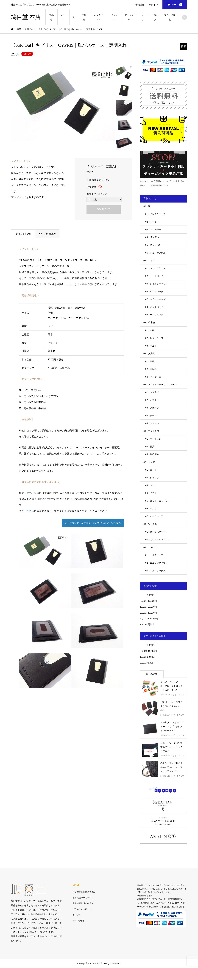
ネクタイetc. (98, 17)
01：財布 (149, 330)
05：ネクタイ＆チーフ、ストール (160, 384)
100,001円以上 (147, 624)
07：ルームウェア (154, 516)
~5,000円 (149, 595)
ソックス (114, 17)
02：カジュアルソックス (157, 539)
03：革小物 (149, 322)
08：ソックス (150, 524)
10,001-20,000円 (148, 657)
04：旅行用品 (152, 454)
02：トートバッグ (154, 276)
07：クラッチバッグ (155, 299)
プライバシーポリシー (82, 909)
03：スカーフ (152, 407)
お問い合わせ (78, 921)
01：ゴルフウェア (154, 555)
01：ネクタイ (152, 392)
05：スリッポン (153, 245)
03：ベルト (151, 346)
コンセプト (77, 915)
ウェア (143, 17)
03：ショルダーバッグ (156, 283)
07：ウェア (149, 462)
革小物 (51, 17)
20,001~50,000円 (148, 613)
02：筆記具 (151, 369)
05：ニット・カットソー (157, 501)
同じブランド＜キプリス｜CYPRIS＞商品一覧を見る (91, 523)
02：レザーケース (154, 338)
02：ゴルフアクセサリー (157, 563)
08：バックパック (154, 307)
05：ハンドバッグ (154, 291)
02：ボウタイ (152, 400)
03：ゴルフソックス (155, 570)
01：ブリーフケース (155, 268)
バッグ (63, 17)
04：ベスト (151, 493)
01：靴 (146, 206)
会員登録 (139, 4)
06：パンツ (151, 508)
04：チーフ (151, 415)
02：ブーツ (151, 221)
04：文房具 (149, 353)
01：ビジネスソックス (156, 531)
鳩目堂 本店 (26, 17)
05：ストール (152, 423)
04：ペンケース (153, 377)
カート (177, 4)
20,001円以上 (146, 662)
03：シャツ (151, 485)
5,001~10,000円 (148, 601)
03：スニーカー (153, 229)
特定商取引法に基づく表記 (84, 892)
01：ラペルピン (153, 439)
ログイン (153, 4)
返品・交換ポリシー (81, 898)
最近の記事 (151, 674)
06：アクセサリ (151, 431)
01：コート (151, 470)
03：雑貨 (149, 446)
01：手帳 (149, 361)
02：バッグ (149, 260)
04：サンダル (152, 237)
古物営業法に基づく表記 (83, 903)
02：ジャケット (153, 477)
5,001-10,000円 (148, 651)
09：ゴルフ (149, 547)
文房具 (84, 17)
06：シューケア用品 (155, 253)
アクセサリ (129, 17)
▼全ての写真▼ (47, 233)
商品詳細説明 (23, 233)
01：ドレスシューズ (155, 214)
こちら (30, 511)
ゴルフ (155, 17)
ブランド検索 (169, 17)
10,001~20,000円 (148, 607)
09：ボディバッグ (154, 314)
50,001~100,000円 (149, 618)
